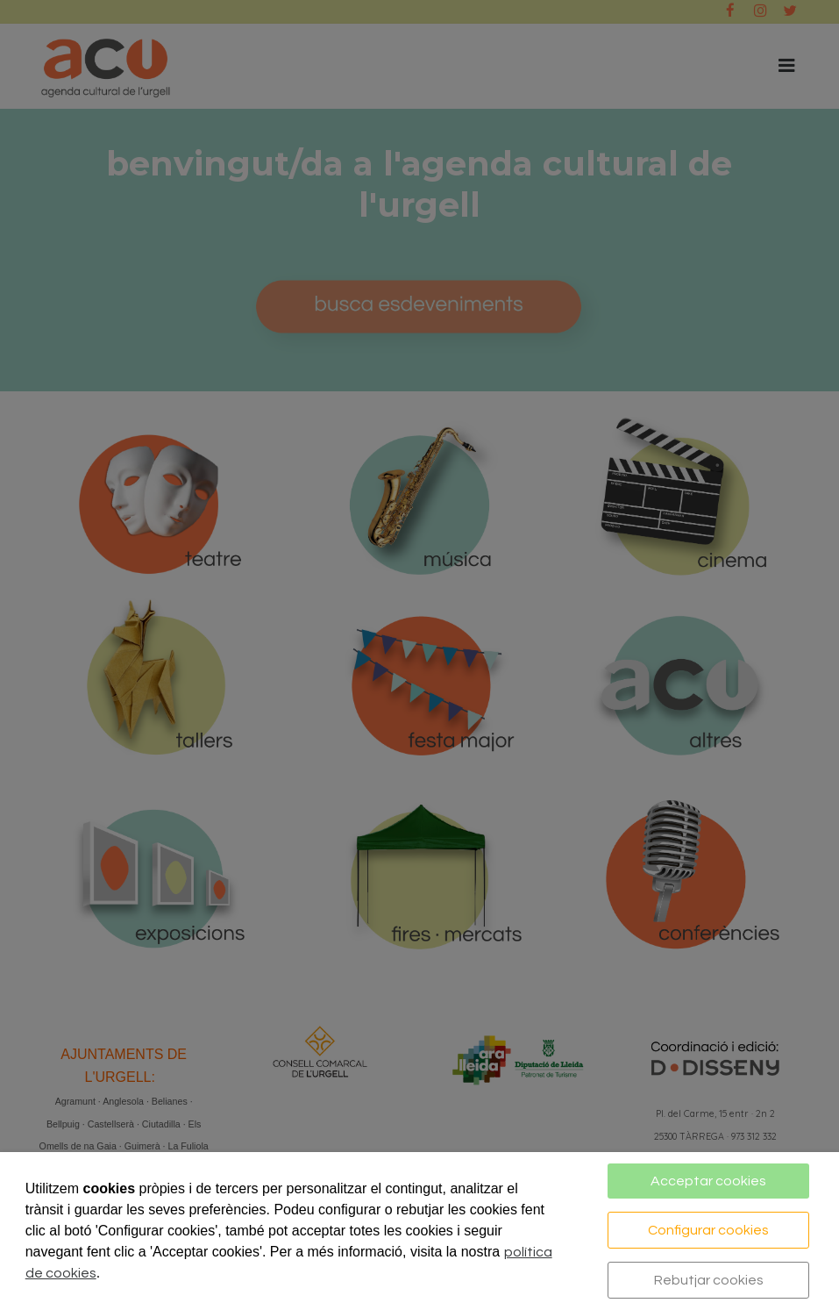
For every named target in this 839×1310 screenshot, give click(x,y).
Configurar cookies (708, 1230)
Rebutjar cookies (709, 1280)
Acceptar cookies (708, 1181)
